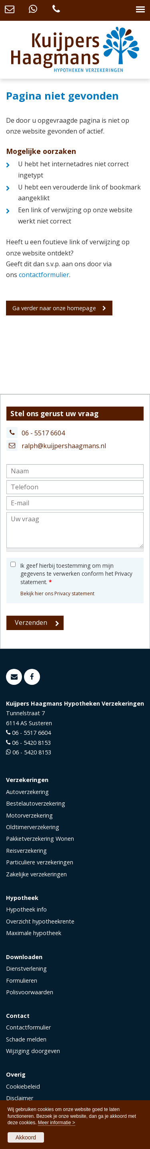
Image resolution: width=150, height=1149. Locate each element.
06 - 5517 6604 (43, 433)
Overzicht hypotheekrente (40, 921)
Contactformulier (28, 1027)
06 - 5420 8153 (31, 742)
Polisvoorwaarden (29, 992)
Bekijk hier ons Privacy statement (57, 593)
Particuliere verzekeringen (39, 862)
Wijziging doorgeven (33, 1051)
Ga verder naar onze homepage (54, 308)
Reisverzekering (26, 850)
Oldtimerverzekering (32, 827)
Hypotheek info (26, 909)
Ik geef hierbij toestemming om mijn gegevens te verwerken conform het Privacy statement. (76, 574)
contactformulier (44, 274)
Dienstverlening (26, 968)
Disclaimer (19, 1098)
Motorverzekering (29, 815)
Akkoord (26, 1137)
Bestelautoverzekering (35, 803)
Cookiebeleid (23, 1086)
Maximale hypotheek (33, 933)
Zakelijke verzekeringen (36, 874)
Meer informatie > (56, 1122)
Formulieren (21, 980)
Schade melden (26, 1039)
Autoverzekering (27, 792)
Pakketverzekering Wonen (40, 838)
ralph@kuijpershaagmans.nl (64, 445)
